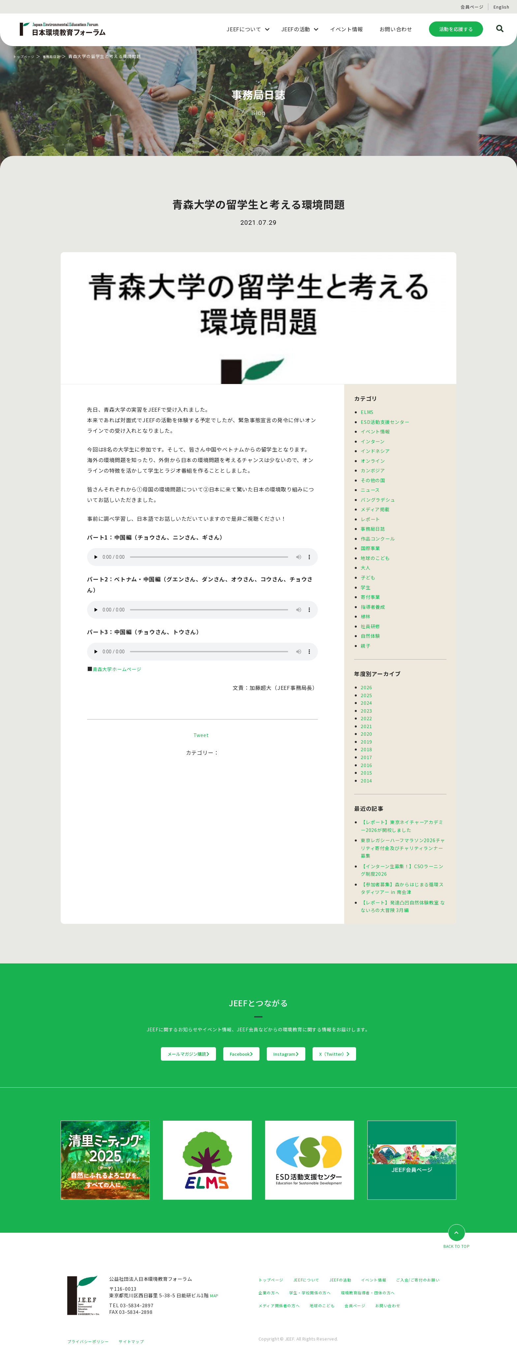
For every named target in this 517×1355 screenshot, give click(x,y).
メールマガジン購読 (147, 1046)
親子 (366, 641)
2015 (366, 766)
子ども (368, 574)
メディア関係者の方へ (355, 1298)
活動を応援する (456, 28)
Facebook (228, 1046)
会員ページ (472, 7)
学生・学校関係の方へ (377, 1285)
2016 (366, 759)
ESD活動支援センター (385, 421)
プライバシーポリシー (91, 1340)
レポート (370, 517)
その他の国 (373, 479)
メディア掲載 (375, 507)
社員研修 (370, 622)
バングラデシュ (378, 498)
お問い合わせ (306, 1311)
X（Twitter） (375, 1046)
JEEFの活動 (351, 1272)
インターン (373, 440)
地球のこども (375, 555)
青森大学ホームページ (120, 669)
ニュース (370, 488)
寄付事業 (370, 593)
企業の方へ (331, 1285)
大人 (366, 565)
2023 (366, 706)
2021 (366, 721)
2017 (366, 751)
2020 (366, 728)
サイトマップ (139, 1340)
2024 (366, 698)
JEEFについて (312, 1272)
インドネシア (375, 450)
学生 (366, 584)
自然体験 (370, 632)
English (501, 7)
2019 (366, 736)
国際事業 (370, 546)
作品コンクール (378, 536)
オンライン (373, 459)
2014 (366, 774)
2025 (366, 691)
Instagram (300, 1046)
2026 (366, 683)
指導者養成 (373, 603)
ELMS (367, 411)
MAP (215, 1288)
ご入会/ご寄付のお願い (283, 1285)
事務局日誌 (59, 56)
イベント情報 (375, 430)
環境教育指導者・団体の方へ (289, 1298)
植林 (366, 612)
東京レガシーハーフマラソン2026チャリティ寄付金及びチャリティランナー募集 (403, 842)
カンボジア (373, 469)
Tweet (201, 735)
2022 (366, 713)
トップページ (27, 56)
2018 (366, 744)
